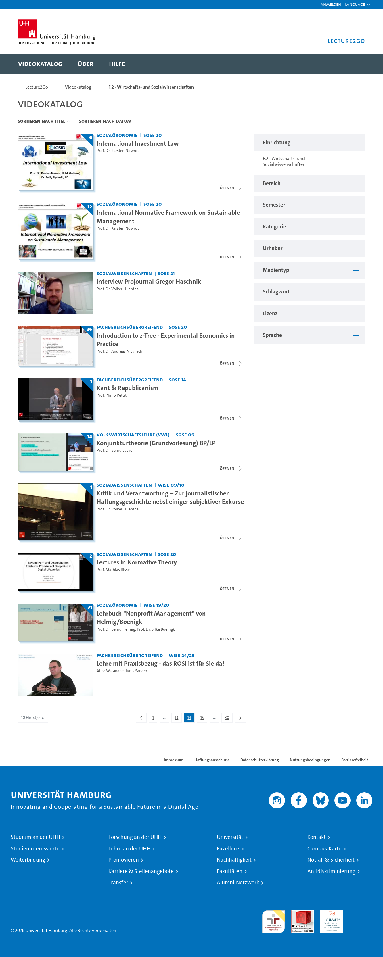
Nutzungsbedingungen (310, 760)
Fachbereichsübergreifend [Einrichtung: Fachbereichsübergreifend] (130, 326)
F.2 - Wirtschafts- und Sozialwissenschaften (151, 87)
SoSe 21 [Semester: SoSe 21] (166, 273)
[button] (355, 4)
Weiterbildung (28, 860)
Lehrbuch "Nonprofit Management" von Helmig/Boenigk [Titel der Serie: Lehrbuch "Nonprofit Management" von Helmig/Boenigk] (151, 617)
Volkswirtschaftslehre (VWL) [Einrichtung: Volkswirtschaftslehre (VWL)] (133, 434)
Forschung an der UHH (135, 837)
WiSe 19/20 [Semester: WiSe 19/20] (156, 604)
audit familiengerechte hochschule (273, 920)
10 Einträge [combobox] (33, 717)
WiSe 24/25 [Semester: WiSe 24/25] (181, 655)
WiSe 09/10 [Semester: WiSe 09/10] (171, 484)
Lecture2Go (36, 87)
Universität (230, 837)
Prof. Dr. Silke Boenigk (156, 629)
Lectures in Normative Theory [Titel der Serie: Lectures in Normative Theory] (137, 562)
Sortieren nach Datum (105, 121)
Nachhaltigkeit (234, 860)
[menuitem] (40, 64)
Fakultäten (229, 871)
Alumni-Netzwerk (238, 882)
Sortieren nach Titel (41, 121)
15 (203, 718)
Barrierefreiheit (354, 760)
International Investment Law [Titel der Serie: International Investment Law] (138, 143)
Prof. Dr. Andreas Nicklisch (119, 351)
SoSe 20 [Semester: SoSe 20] (152, 135)
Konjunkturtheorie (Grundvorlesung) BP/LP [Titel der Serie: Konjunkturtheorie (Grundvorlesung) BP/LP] (156, 443)
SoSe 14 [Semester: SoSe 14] (177, 379)
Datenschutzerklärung (259, 760)
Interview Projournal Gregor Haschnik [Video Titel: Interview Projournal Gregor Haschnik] (149, 281)
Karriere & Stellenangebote (141, 871)
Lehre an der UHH (129, 848)
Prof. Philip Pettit (112, 395)
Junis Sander (136, 671)
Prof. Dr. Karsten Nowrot (118, 150)
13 (178, 718)
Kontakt (316, 837)
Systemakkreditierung (360, 913)
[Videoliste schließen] (231, 187)
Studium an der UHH (35, 837)
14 (190, 718)
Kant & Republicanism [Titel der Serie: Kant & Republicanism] (127, 387)
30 (228, 718)
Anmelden (331, 4)
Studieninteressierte (35, 848)
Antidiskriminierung (331, 871)
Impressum (173, 760)
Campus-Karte (324, 848)
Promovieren (123, 860)
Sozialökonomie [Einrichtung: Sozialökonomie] (117, 135)
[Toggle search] (355, 64)
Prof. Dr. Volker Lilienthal (118, 289)
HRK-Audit (330, 913)
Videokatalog (78, 87)
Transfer (118, 882)
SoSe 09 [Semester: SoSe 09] (185, 434)
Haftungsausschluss (211, 760)
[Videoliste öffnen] (231, 363)
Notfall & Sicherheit (331, 860)
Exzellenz (228, 848)
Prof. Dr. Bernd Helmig (116, 629)
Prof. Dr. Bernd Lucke (114, 450)
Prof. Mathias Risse (113, 569)
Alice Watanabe (110, 671)
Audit (296, 913)
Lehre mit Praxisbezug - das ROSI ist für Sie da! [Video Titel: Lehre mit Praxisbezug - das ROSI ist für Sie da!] (160, 663)
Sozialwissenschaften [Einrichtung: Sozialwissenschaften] (124, 273)
